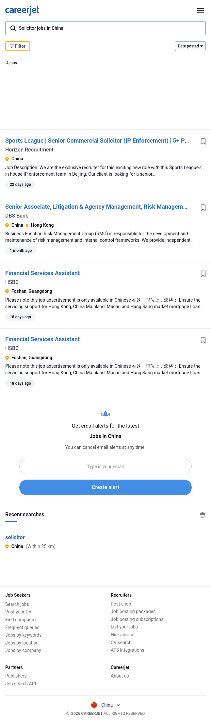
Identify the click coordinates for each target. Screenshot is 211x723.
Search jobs (17, 604)
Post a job (121, 604)
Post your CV (18, 611)
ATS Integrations (127, 650)
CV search (121, 642)
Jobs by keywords (23, 634)
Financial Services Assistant (42, 273)
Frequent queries (22, 627)
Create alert (105, 487)
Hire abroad (122, 634)
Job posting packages (133, 611)
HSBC (12, 282)
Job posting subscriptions (137, 619)
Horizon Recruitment (29, 150)
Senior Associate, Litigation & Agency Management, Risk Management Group (107, 206)
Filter (17, 46)
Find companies (21, 619)
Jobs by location (22, 642)
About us (120, 676)
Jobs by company (23, 650)
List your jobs (124, 627)
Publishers (16, 676)
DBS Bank (16, 216)
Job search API (20, 683)
